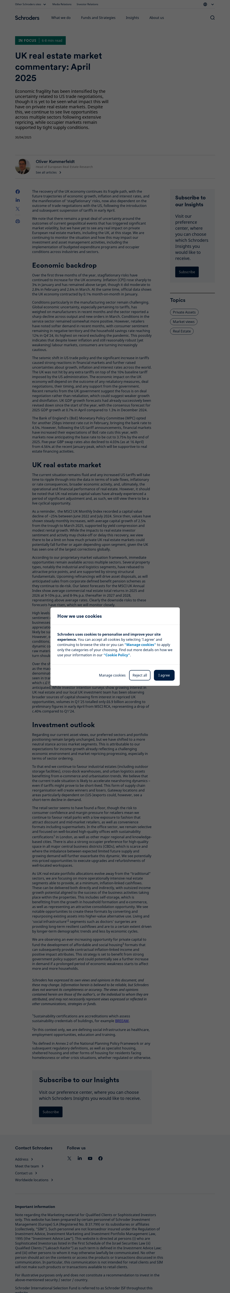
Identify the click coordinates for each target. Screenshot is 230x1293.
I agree (164, 675)
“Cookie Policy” (116, 655)
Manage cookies (112, 675)
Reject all (140, 675)
